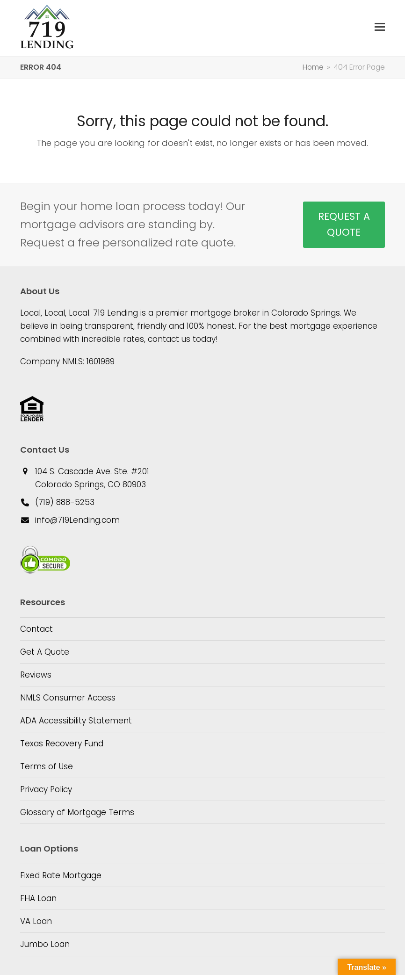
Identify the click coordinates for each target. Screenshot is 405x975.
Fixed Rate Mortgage (60, 875)
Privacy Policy (46, 789)
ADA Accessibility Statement (76, 720)
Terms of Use (46, 766)
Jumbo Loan (45, 944)
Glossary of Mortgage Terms (77, 812)
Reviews (35, 674)
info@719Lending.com (77, 520)
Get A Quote (44, 651)
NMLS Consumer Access (68, 697)
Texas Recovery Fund (61, 743)
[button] (380, 27)
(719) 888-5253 (64, 502)
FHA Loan (38, 898)
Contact (36, 629)
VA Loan (36, 921)
